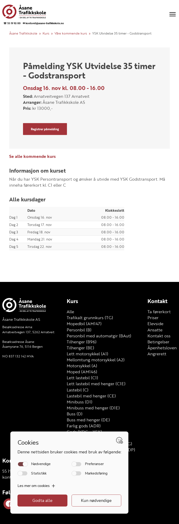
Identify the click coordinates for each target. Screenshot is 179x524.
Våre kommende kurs (71, 33)
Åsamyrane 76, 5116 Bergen (22, 346)
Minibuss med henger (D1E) (93, 408)
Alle (70, 312)
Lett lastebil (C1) (82, 378)
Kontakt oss (158, 336)
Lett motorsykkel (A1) (87, 354)
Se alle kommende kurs (32, 156)
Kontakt (157, 301)
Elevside (155, 324)
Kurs (46, 33)
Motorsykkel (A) (82, 366)
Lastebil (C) (77, 390)
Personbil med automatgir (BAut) (99, 336)
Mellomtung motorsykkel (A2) (95, 360)
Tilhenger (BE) (80, 348)
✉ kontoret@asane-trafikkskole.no (43, 23)
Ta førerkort (159, 312)
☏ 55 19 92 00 (11, 23)
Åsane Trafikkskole (23, 33)
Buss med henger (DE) (88, 420)
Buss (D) (74, 414)
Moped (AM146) (82, 372)
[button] (172, 14)
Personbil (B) (79, 330)
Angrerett (156, 354)
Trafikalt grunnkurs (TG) (90, 318)
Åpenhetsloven (162, 348)
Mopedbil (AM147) (84, 324)
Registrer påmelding (45, 129)
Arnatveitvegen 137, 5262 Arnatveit (28, 332)
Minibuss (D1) (79, 402)
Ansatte (154, 330)
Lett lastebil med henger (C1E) (96, 384)
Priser (153, 318)
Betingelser (158, 342)
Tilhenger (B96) (81, 342)
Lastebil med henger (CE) (91, 396)
